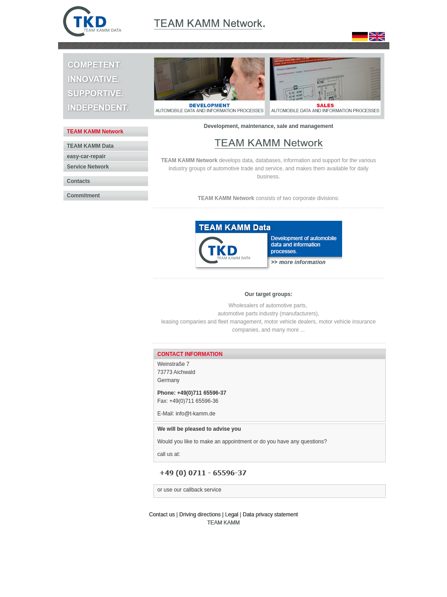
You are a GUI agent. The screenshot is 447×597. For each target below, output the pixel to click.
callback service (202, 490)
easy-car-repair (86, 156)
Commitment (83, 195)
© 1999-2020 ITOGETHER (358, 557)
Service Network (88, 167)
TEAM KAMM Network (95, 131)
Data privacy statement (270, 514)
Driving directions (200, 514)
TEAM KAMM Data (90, 146)
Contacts (78, 181)
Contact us (162, 514)
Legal (231, 514)
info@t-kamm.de (195, 413)
